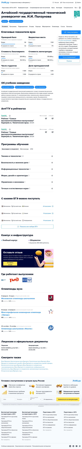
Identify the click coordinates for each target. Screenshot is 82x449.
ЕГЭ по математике (48, 417)
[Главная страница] (5, 3)
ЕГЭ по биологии (48, 422)
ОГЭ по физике (68, 427)
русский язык (17, 206)
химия (26, 213)
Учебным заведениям (7, 446)
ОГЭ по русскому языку (71, 415)
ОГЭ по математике (69, 417)
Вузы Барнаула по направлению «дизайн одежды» (37, 363)
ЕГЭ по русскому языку (50, 415)
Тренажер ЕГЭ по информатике (6, 433)
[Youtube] (77, 446)
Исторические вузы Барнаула (9, 371)
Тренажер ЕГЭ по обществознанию (6, 426)
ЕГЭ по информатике (49, 425)
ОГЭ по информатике (70, 425)
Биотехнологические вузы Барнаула (11, 365)
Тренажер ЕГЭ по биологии (9, 430)
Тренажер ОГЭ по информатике (27, 433)
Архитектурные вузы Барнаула (19, 361)
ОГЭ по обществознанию (71, 420)
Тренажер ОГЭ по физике (29, 437)
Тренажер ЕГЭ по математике (6, 422)
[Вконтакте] (70, 446)
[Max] (80, 446)
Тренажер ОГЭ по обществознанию (27, 426)
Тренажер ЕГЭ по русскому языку (9, 417)
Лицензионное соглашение (23, 446)
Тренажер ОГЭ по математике (27, 422)
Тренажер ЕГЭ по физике (8, 437)
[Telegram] (73, 446)
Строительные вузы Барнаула (37, 361)
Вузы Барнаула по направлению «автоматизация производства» (29, 369)
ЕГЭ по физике (47, 427)
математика (7, 206)
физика (26, 206)
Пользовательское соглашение (41, 446)
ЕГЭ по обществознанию (50, 420)
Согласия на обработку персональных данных (49, 404)
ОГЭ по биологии (69, 422)
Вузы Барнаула (5, 361)
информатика (28, 220)
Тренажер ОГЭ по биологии (30, 430)
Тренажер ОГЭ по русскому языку (30, 417)
